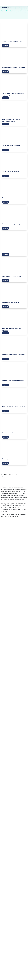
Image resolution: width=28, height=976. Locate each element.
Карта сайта (4, 475)
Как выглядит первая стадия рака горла (13, 406)
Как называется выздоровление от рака (13, 353)
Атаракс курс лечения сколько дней (12, 458)
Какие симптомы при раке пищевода (12, 223)
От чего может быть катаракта (10, 171)
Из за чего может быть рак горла (11, 432)
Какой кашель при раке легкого (11, 197)
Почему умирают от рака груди (11, 145)
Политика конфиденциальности (17, 475)
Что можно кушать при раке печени (12, 41)
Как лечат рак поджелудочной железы (13, 380)
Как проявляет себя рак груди (10, 301)
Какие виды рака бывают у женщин (12, 249)
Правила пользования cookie (8, 477)
